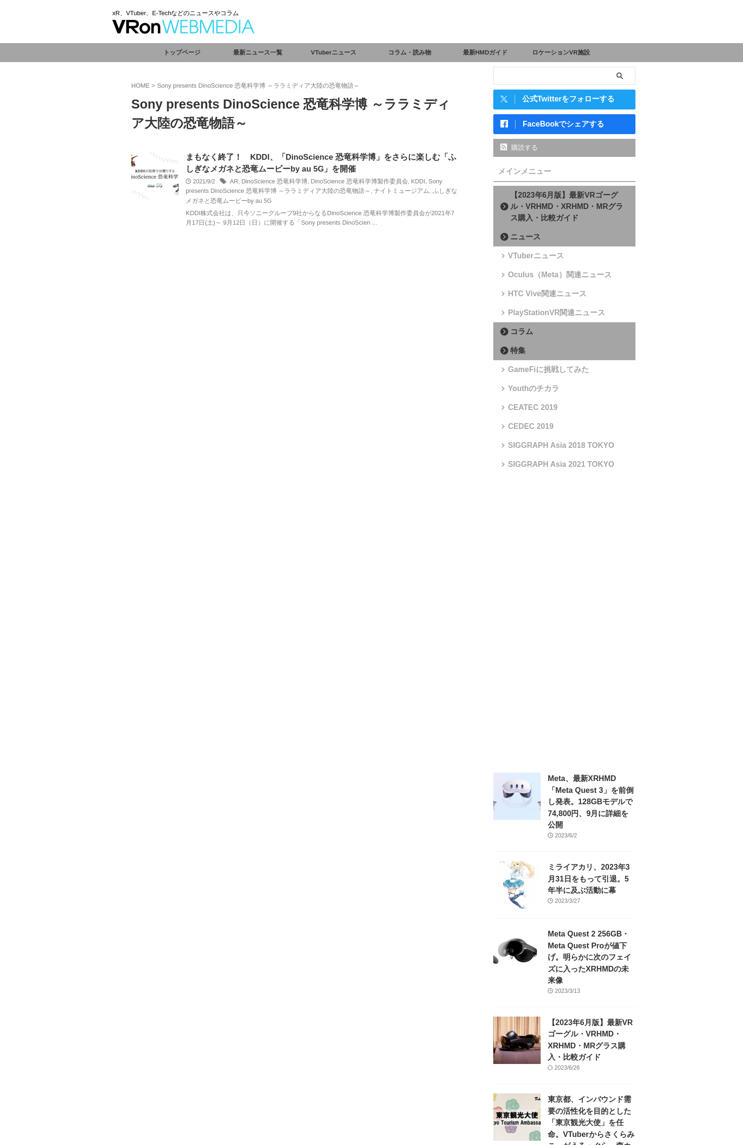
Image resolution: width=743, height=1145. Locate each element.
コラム (518, 334)
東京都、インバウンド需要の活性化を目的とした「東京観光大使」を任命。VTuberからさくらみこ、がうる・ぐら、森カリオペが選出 (591, 1088)
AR (234, 182)
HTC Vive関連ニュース (539, 296)
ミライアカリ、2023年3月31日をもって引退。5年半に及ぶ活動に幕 (591, 864)
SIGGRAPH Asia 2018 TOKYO (550, 448)
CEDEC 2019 (525, 429)
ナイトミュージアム (363, 192)
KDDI (406, 182)
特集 (515, 353)
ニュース (521, 239)
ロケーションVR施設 (561, 52)
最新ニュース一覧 (257, 52)
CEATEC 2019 (527, 410)
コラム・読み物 (409, 52)
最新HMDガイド (485, 52)
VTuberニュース (333, 52)
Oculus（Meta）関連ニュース (549, 277)
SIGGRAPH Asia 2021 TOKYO (550, 467)
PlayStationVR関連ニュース (546, 315)
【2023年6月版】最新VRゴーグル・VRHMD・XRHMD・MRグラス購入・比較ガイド (567, 209)
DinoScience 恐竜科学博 (272, 182)
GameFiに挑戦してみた (540, 372)
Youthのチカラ (528, 391)
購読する (519, 150)
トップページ (181, 52)
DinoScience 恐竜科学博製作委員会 (351, 182)
